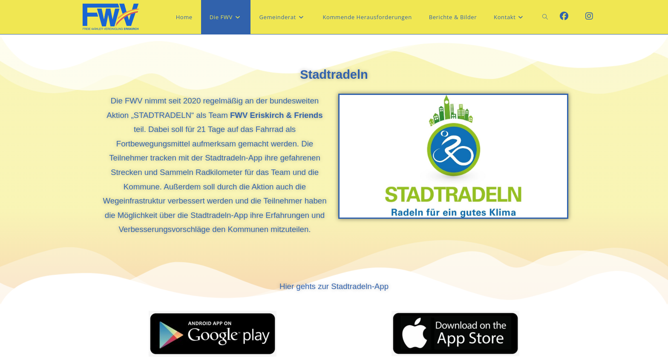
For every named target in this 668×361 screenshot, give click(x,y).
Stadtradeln (334, 74)
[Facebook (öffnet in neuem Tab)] (564, 16)
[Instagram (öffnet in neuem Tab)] (589, 16)
